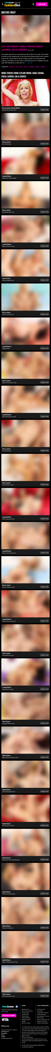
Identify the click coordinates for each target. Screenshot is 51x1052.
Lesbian (31, 66)
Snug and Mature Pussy (8, 723)
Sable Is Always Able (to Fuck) (10, 962)
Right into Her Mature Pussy (9, 382)
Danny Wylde (15, 108)
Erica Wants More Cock (8, 212)
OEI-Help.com (5, 1031)
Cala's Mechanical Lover (8, 996)
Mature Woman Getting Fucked (10, 757)
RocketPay (4, 1033)
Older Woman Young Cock (9, 621)
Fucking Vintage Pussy (8, 280)
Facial (26, 66)
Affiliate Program (26, 1019)
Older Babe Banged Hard (8, 791)
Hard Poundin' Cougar (7, 485)
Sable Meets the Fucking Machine (10, 859)
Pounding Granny (6, 450)
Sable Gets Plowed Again (8, 894)
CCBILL (3, 1036)
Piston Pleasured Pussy (8, 519)
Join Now (41, 4)
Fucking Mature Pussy (8, 655)
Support (24, 1021)
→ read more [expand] (29, 63)
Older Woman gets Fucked (9, 416)
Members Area (25, 1009)
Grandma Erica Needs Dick (9, 110)
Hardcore (12, 66)
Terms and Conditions (27, 1011)
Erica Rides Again (6, 144)
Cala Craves (19, 50)
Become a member (9, 1015)
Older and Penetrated (7, 928)
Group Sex (19, 66)
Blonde (37, 66)
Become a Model (26, 1023)
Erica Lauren (6, 108)
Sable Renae (27, 46)
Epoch (3, 1035)
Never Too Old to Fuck (8, 314)
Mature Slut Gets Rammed (9, 553)
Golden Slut (44, 109)
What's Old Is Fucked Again (9, 178)
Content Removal (26, 1017)
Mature (43, 66)
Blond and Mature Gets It (8, 587)
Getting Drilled (5, 348)
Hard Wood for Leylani (8, 689)
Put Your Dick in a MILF (8, 825)
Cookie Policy (25, 1014)
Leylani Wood (9, 46)
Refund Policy (25, 1016)
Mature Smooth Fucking (8, 246)
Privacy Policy (25, 1012)
